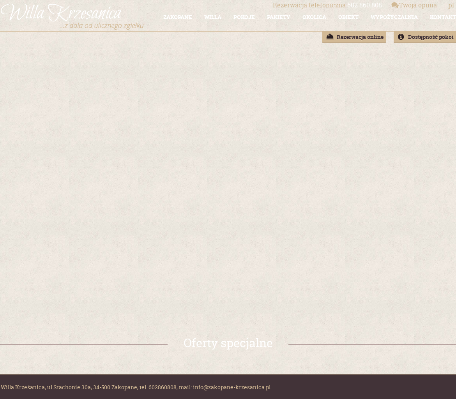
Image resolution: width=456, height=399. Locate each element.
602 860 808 (327, 5)
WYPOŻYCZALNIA (394, 17)
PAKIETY (278, 17)
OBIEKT (348, 17)
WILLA (212, 17)
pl (451, 5)
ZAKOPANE (177, 17)
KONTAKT (443, 17)
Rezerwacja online (360, 37)
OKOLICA (314, 17)
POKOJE (244, 17)
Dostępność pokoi (431, 37)
